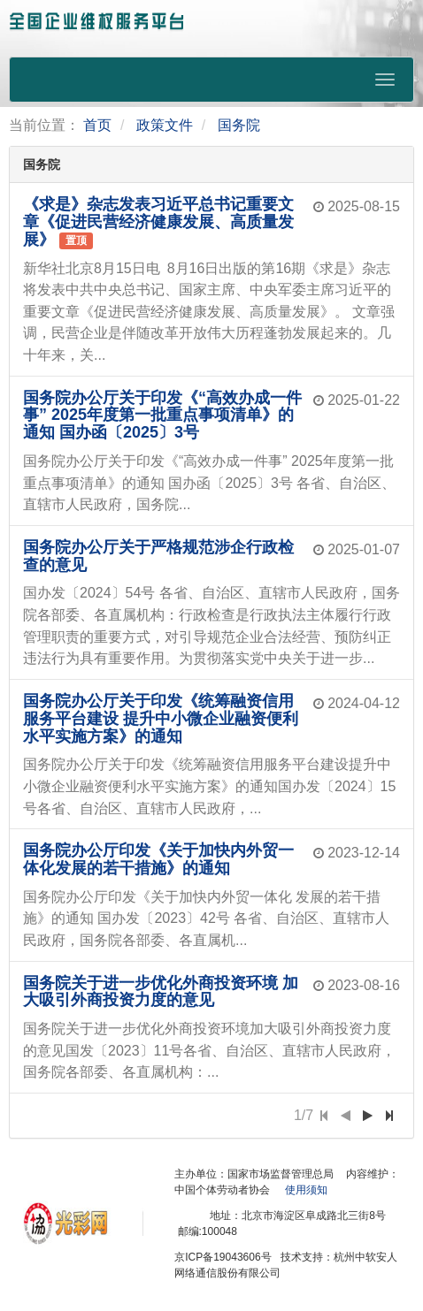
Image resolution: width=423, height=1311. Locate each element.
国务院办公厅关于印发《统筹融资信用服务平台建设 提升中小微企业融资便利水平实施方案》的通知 (160, 718)
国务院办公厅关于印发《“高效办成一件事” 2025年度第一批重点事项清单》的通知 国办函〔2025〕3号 (162, 415)
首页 (97, 125)
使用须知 (306, 1190)
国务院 (239, 125)
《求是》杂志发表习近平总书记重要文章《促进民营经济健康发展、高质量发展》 (158, 221)
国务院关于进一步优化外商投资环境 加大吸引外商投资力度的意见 (160, 992)
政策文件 (164, 125)
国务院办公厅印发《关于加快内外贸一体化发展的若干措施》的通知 (158, 859)
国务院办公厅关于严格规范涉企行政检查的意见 (158, 556)
